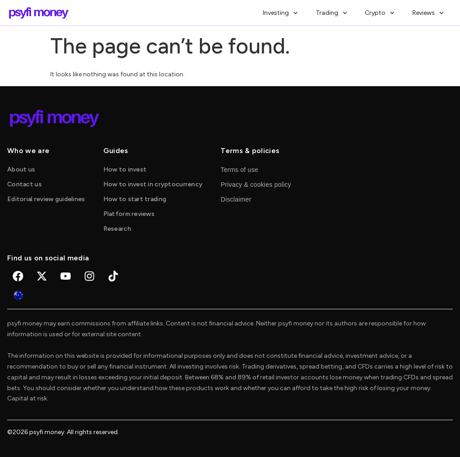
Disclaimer (236, 199)
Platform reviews (129, 214)
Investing (280, 13)
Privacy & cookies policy (256, 184)
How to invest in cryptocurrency (153, 184)
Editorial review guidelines (46, 199)
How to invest (125, 169)
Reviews (428, 13)
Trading (331, 13)
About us (21, 169)
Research (117, 229)
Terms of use (239, 169)
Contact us (24, 184)
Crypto (379, 13)
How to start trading (135, 199)
